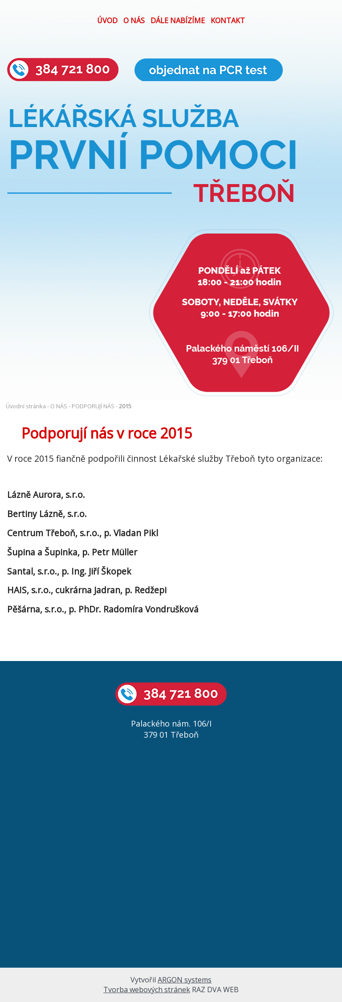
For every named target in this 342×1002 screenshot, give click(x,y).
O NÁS (134, 20)
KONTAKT (228, 20)
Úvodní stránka (26, 406)
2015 (125, 406)
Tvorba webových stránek (146, 989)
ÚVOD (107, 20)
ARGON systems (185, 980)
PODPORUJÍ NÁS (93, 406)
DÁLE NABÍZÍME (178, 20)
